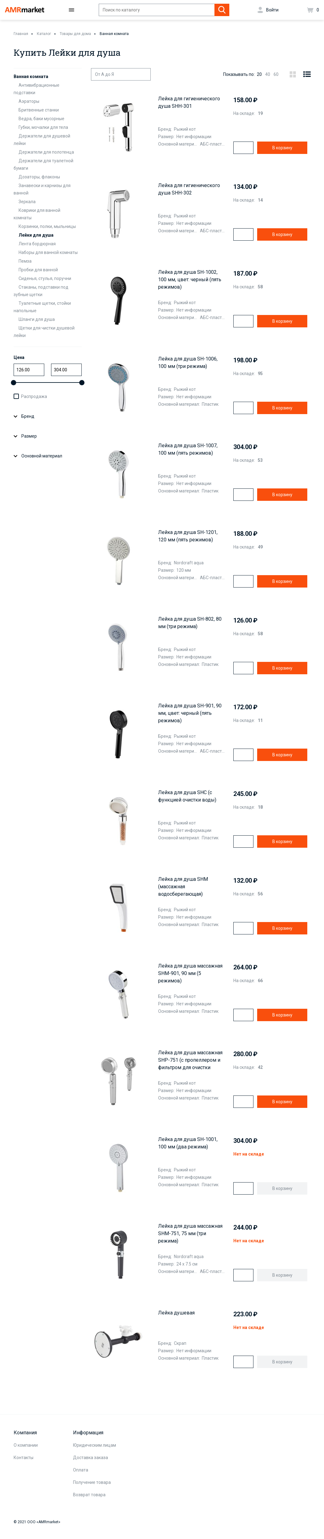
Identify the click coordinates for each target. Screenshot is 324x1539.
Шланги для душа (37, 319)
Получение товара (92, 1482)
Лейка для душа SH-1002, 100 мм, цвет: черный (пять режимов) (189, 279)
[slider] (13, 382)
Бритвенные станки (39, 109)
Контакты (23, 1457)
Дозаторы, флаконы (39, 176)
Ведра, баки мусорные (41, 118)
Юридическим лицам (94, 1445)
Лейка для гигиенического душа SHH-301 (189, 102)
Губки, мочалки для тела (43, 127)
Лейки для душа (36, 235)
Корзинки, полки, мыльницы (47, 226)
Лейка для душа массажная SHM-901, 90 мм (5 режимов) (190, 973)
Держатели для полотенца (46, 152)
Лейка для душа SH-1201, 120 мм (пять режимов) (188, 536)
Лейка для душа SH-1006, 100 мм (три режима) (188, 362)
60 (276, 74)
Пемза (25, 261)
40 (267, 74)
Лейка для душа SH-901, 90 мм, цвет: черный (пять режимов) (190, 713)
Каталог (44, 34)
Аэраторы (29, 101)
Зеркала (27, 201)
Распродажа (34, 396)
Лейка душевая (176, 1313)
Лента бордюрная (37, 243)
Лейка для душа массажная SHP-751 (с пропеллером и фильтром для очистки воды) (190, 1060)
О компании (26, 1445)
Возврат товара (89, 1494)
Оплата (80, 1469)
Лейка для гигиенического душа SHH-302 (189, 189)
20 (259, 74)
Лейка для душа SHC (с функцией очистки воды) (187, 796)
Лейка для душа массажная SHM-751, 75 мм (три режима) (190, 1233)
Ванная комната (114, 34)
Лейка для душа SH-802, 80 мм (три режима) (190, 622)
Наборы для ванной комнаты (48, 252)
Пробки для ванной (38, 269)
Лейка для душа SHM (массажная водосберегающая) (183, 886)
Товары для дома (75, 34)
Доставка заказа (90, 1457)
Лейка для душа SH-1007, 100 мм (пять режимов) (188, 449)
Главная (21, 34)
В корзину (282, 147)
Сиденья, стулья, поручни (45, 278)
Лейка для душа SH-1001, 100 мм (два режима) (188, 1143)
